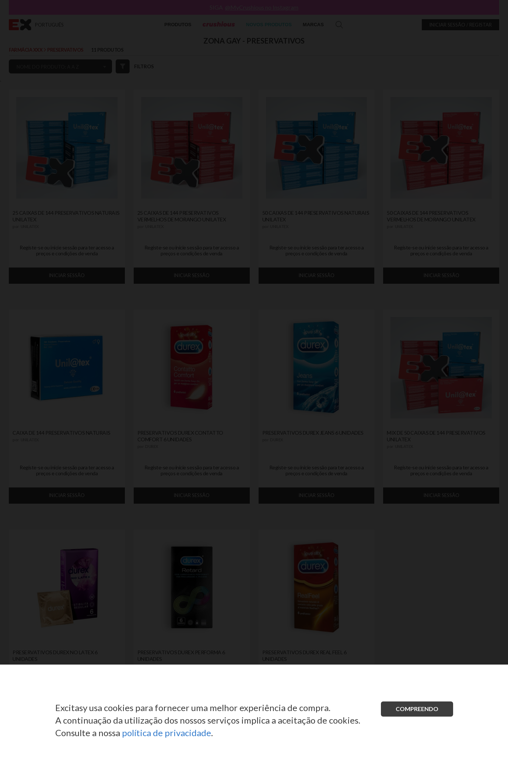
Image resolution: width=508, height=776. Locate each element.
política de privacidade (166, 732)
